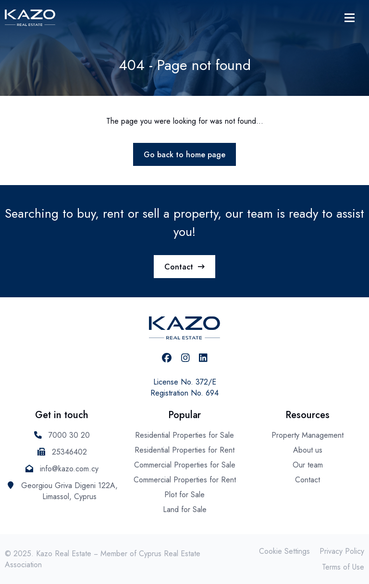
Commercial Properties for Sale (184, 464)
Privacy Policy (342, 551)
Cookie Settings (284, 551)
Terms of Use (343, 566)
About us (307, 450)
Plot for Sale (184, 494)
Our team (308, 464)
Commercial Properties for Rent (185, 479)
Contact (184, 266)
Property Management (307, 435)
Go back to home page (184, 154)
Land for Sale (185, 509)
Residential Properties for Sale (184, 435)
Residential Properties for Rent (184, 450)
